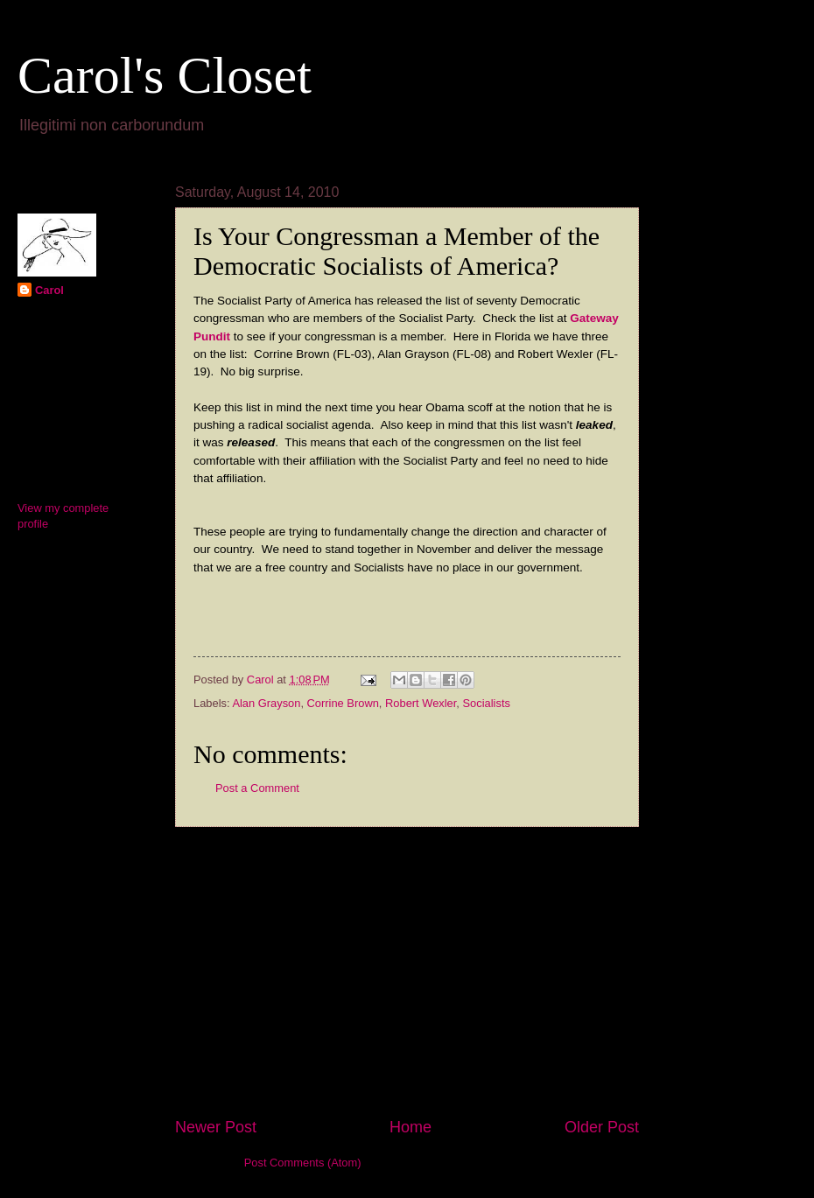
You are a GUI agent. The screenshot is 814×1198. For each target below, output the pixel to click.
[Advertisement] (407, 972)
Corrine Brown (343, 703)
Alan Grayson (266, 703)
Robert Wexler (420, 703)
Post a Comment (257, 788)
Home (410, 1127)
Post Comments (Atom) (302, 1162)
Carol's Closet (165, 75)
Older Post (602, 1127)
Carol (49, 290)
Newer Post (215, 1127)
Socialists (486, 703)
